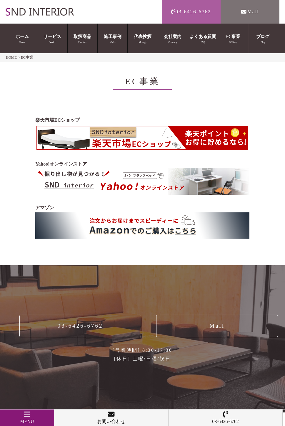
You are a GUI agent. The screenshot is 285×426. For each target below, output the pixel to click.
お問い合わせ (111, 417)
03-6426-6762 (191, 11)
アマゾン (44, 207)
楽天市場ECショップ (57, 120)
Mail (250, 11)
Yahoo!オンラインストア (61, 163)
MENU (27, 417)
